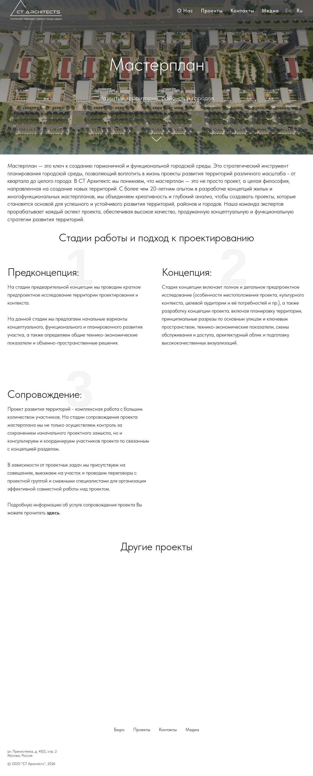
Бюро (119, 729)
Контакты (242, 10)
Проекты (212, 10)
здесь (53, 513)
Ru (300, 10)
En (288, 10)
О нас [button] (185, 10)
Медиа (192, 729)
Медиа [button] (270, 10)
